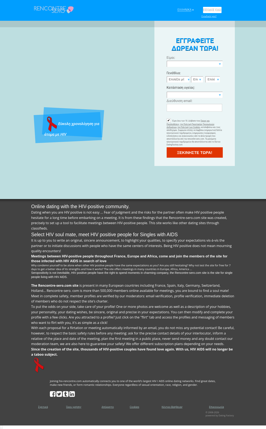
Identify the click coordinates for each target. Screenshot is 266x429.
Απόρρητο (108, 406)
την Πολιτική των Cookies (188, 127)
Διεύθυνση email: (179, 101)
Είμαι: (171, 58)
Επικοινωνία (216, 406)
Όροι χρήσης (73, 406)
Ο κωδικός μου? (209, 16)
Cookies (134, 406)
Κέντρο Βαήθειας (172, 406)
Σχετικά (43, 406)
